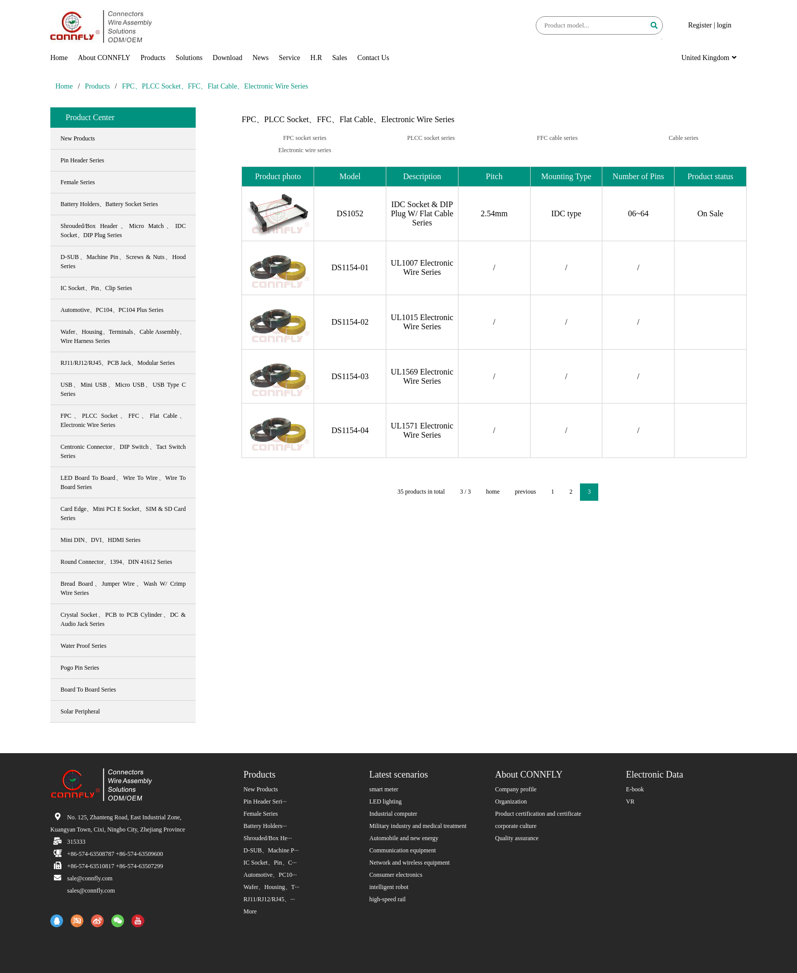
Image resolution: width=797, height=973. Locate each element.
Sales (340, 58)
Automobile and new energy (404, 838)
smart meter (384, 789)
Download (227, 58)
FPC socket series (304, 137)
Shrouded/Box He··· (267, 838)
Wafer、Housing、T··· (271, 887)
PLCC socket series (431, 137)
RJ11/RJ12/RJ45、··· (269, 899)
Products (152, 58)
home (493, 491)
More (250, 911)
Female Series (260, 813)
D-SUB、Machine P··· (271, 850)
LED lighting (386, 801)
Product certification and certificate (538, 813)
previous (525, 491)
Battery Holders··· (265, 825)
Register (700, 25)
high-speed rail (388, 899)
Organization (511, 801)
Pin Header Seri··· (265, 801)
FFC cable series (557, 137)
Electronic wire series (305, 150)
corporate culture (516, 825)
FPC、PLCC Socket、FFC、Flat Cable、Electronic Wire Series (215, 86)
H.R (316, 58)
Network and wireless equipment (410, 862)
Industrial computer (393, 813)
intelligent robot (389, 887)
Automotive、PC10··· (270, 874)
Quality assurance (517, 838)
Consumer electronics (396, 874)
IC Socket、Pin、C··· (270, 862)
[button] (662, 39)
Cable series (683, 137)
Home (59, 58)
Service (289, 58)
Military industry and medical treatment (418, 825)
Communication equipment (403, 850)
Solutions (188, 58)
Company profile (516, 789)
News (261, 58)
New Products (260, 789)
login (724, 25)
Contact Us (373, 58)
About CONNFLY (104, 58)
